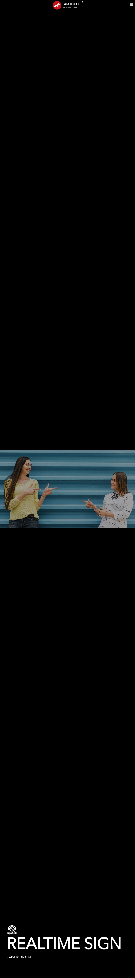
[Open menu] (132, 5)
